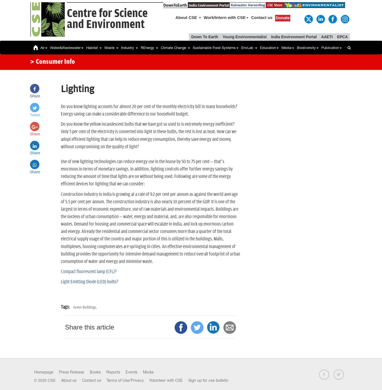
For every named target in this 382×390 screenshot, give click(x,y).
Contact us (262, 17)
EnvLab (249, 48)
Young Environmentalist (245, 37)
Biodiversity (308, 48)
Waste (111, 48)
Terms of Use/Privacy (125, 380)
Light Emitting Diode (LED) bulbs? (89, 282)
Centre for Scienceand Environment (107, 19)
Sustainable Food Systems (216, 48)
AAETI (327, 37)
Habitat (94, 48)
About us (69, 380)
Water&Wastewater (66, 48)
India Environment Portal (294, 37)
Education (269, 48)
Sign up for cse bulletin (208, 380)
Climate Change (175, 48)
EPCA (342, 37)
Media (287, 48)
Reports (113, 372)
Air (43, 48)
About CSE (188, 17)
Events (131, 372)
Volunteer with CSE (166, 380)
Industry (129, 48)
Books (95, 372)
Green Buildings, (85, 307)
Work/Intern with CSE (226, 17)
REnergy (149, 48)
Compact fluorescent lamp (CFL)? (89, 271)
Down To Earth (204, 37)
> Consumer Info (52, 62)
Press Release (71, 372)
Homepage (43, 372)
